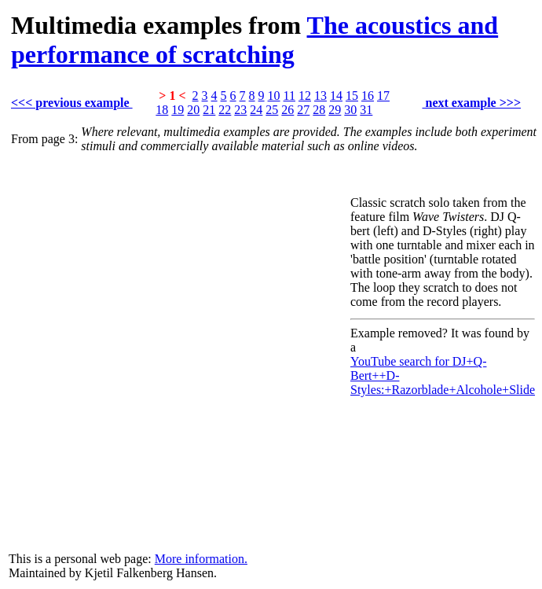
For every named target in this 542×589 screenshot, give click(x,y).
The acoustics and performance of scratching (254, 39)
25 (272, 109)
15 (352, 95)
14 (336, 95)
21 (209, 109)
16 (367, 95)
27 (303, 109)
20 (193, 109)
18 (162, 109)
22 (224, 109)
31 (366, 109)
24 (256, 109)
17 (383, 95)
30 (350, 109)
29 (334, 109)
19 (177, 109)
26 (287, 109)
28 (319, 109)
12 (304, 95)
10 (274, 95)
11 (289, 95)
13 (320, 95)
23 (240, 109)
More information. (201, 558)
